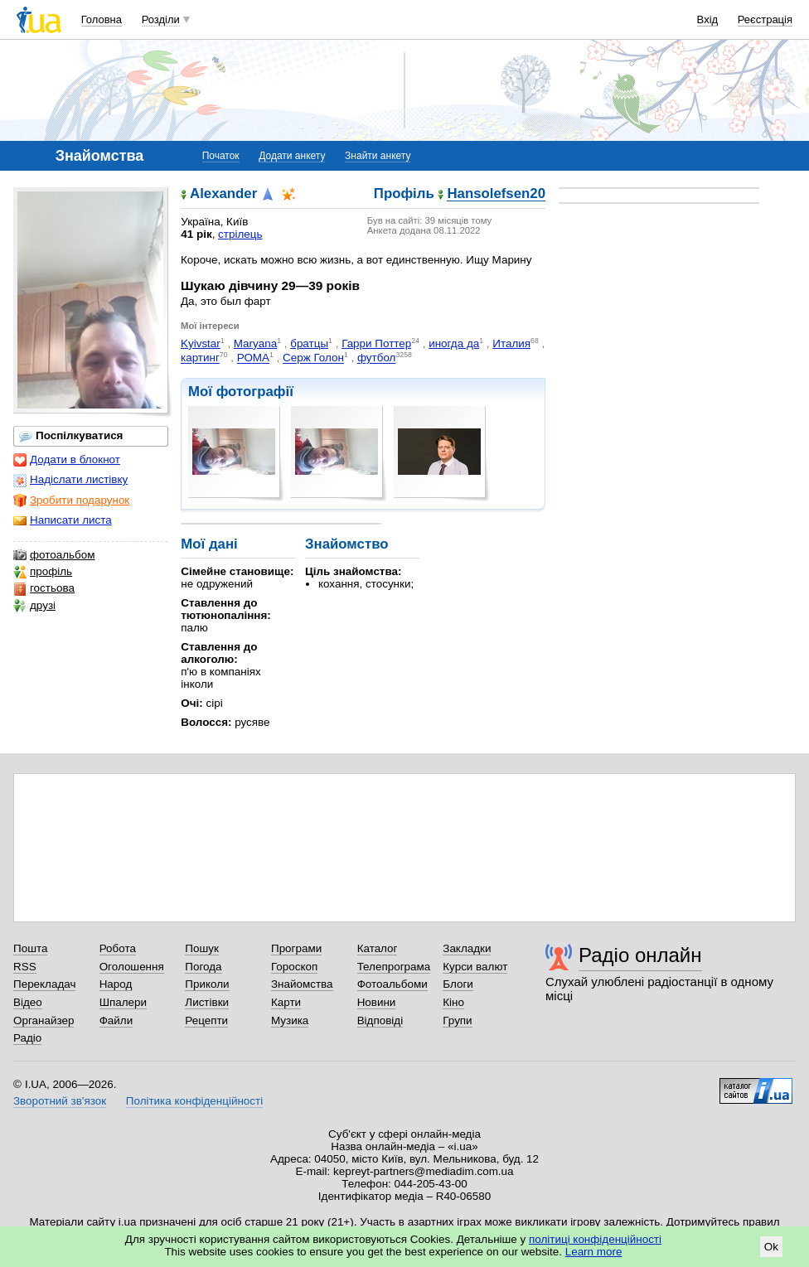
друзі (34, 605)
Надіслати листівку (70, 479)
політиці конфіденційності (595, 1239)
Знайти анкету (377, 156)
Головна (101, 19)
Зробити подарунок (71, 500)
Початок (221, 156)
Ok (771, 1246)
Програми (296, 948)
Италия (511, 343)
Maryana (255, 343)
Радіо (27, 1038)
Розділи (161, 19)
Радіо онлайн (640, 955)
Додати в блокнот (66, 460)
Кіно (453, 1002)
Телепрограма (394, 966)
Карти (286, 1002)
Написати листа (62, 520)
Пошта (30, 948)
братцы (309, 343)
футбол (376, 358)
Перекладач (44, 984)
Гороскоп (294, 966)
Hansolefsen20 (496, 194)
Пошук (202, 948)
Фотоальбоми (392, 984)
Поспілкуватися (71, 435)
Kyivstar (200, 343)
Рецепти (206, 1020)
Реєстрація (765, 19)
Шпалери (123, 1002)
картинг (200, 358)
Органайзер (43, 1020)
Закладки (467, 948)
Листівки (207, 1002)
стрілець (240, 234)
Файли (116, 1020)
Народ (116, 984)
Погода (203, 966)
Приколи (207, 984)
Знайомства (302, 984)
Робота (117, 948)
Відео (27, 1002)
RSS (24, 966)
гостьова (44, 588)
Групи (457, 1020)
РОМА (253, 358)
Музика (289, 1020)
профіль (42, 571)
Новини (376, 1002)
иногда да (454, 343)
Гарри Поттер (376, 343)
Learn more (593, 1251)
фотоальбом (53, 555)
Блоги (458, 984)
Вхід (708, 19)
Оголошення (131, 966)
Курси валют (475, 966)
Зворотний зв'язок (59, 1101)
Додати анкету (292, 156)
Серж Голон (313, 358)
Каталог (377, 948)
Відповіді (380, 1020)
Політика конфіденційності (194, 1101)
